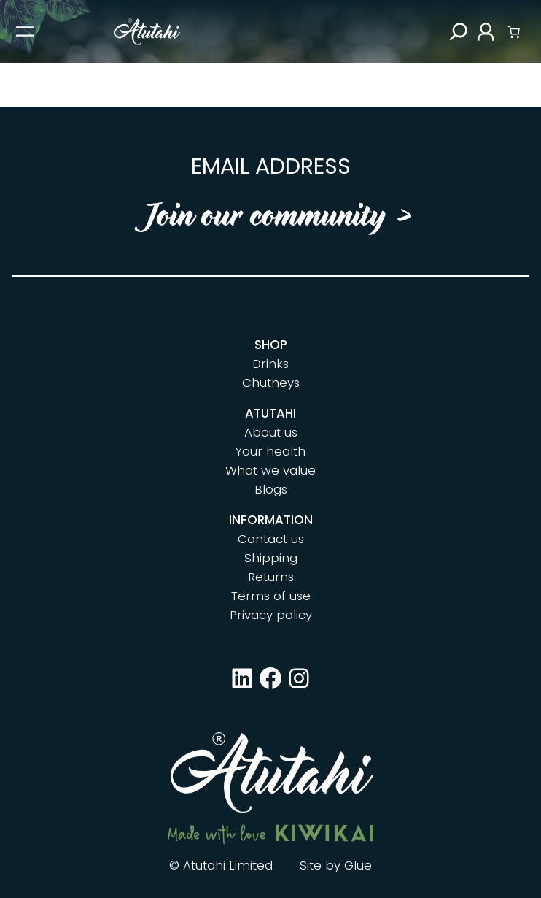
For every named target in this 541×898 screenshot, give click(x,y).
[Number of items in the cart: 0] (514, 31)
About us (270, 432)
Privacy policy (271, 614)
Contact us (271, 539)
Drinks (270, 363)
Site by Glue (336, 865)
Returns (271, 577)
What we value (270, 470)
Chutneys (271, 382)
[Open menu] (25, 31)
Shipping (270, 558)
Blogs (270, 489)
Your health (270, 451)
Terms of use (271, 596)
